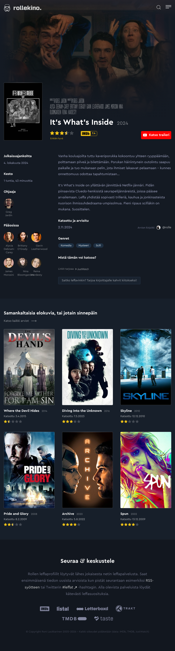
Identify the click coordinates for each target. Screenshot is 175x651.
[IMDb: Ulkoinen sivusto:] (44, 608)
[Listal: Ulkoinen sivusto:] (62, 608)
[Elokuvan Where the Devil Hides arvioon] (29, 376)
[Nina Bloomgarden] (22, 267)
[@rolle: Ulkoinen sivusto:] (163, 227)
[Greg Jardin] (9, 208)
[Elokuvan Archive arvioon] (87, 479)
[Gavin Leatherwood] (36, 243)
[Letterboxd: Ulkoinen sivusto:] (92, 608)
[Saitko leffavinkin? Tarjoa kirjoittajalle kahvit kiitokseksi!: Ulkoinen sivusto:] (99, 280)
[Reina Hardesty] (36, 267)
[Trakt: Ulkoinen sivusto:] (126, 608)
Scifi (98, 245)
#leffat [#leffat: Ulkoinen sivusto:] (67, 587)
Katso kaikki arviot (20, 321)
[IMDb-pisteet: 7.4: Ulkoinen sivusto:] (97, 133)
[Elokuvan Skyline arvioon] (145, 376)
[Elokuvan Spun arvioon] (145, 479)
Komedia (66, 245)
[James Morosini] (9, 267)
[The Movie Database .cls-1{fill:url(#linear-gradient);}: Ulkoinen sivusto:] (74, 619)
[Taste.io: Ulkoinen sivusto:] (103, 619)
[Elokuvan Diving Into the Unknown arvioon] (87, 376)
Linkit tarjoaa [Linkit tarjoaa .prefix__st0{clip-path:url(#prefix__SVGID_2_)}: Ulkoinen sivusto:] (73, 269)
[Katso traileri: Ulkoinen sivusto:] (156, 133)
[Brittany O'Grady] (22, 243)
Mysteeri (84, 245)
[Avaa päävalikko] (168, 7)
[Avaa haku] (158, 7)
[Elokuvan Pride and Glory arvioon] (29, 479)
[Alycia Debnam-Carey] (9, 243)
